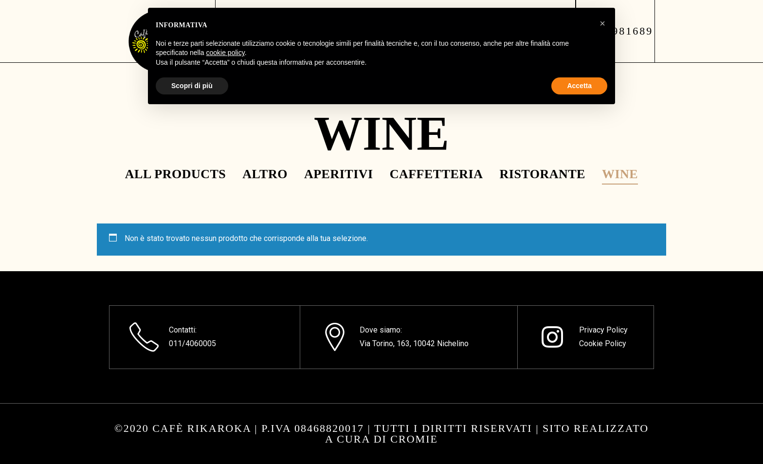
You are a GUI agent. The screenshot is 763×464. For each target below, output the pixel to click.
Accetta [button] (579, 86)
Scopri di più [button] (192, 86)
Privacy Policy (603, 329)
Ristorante (542, 174)
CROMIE (414, 439)
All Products (175, 174)
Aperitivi (338, 174)
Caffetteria (436, 174)
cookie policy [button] (225, 52)
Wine (620, 174)
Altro (265, 174)
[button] (602, 23)
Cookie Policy (602, 343)
